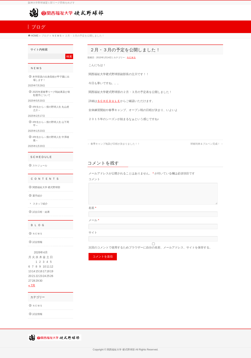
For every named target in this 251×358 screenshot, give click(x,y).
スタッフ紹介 (40, 203)
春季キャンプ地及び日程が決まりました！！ (114, 143)
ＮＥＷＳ (57, 35)
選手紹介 (37, 195)
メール (94, 225)
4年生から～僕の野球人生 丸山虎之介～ (50, 108)
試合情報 (37, 242)
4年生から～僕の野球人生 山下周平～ (50, 124)
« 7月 (31, 285)
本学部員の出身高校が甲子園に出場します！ (50, 78)
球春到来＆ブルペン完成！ (206, 143)
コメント (94, 179)
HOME (34, 35)
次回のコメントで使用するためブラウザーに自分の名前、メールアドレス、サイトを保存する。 (150, 252)
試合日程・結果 (41, 211)
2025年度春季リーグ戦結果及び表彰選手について (51, 93)
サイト (93, 237)
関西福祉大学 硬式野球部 (46, 187)
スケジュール (39, 165)
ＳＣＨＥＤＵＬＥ (108, 101)
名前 (92, 212)
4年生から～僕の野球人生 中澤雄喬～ (50, 139)
